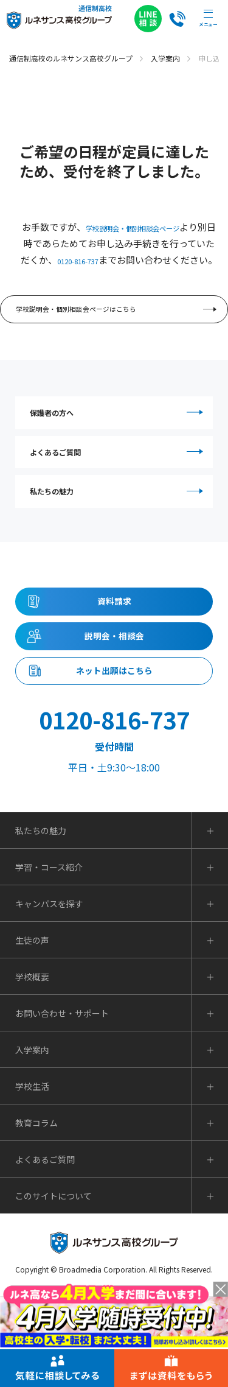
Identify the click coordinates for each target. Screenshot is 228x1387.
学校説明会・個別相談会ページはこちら (117, 331)
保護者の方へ (118, 442)
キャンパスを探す (49, 999)
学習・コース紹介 (49, 962)
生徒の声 (32, 1035)
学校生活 (32, 1182)
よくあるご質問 (118, 494)
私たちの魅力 (118, 546)
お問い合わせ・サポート (62, 1108)
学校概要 (32, 1072)
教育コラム (36, 1218)
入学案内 (165, 58)
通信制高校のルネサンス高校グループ (71, 58)
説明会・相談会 (114, 714)
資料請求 (114, 668)
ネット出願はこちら (114, 760)
